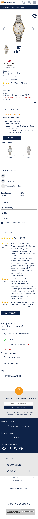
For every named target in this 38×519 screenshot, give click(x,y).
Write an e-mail (11, 363)
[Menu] (34, 3)
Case (6, 218)
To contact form (12, 357)
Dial (5, 213)
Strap (6, 203)
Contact (13, 138)
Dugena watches (13, 376)
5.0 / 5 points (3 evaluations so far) (18, 84)
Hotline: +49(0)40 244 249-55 (16, 333)
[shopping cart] (29, 3)
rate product (10, 313)
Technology (8, 208)
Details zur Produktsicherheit (14, 223)
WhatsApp (9, 340)
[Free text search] (23, 3)
